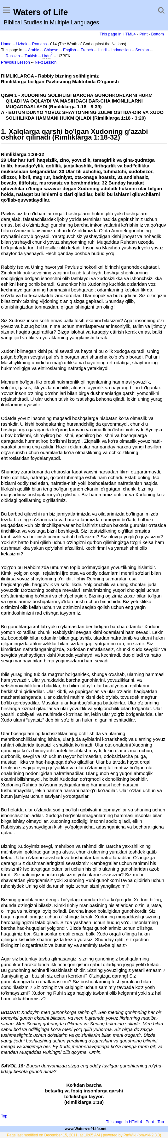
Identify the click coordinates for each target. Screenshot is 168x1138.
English (69, 50)
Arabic (33, 50)
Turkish (31, 56)
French (87, 50)
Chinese (51, 50)
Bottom (157, 34)
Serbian (142, 50)
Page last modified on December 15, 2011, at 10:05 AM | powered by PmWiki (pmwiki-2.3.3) (84, 1135)
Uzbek (21, 44)
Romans (39, 44)
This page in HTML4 (118, 34)
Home (6, 44)
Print (143, 34)
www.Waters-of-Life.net (85, 1129)
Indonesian (121, 50)
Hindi (102, 50)
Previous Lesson (15, 62)
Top (4, 1116)
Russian (13, 56)
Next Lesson (45, 62)
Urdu (46, 56)
